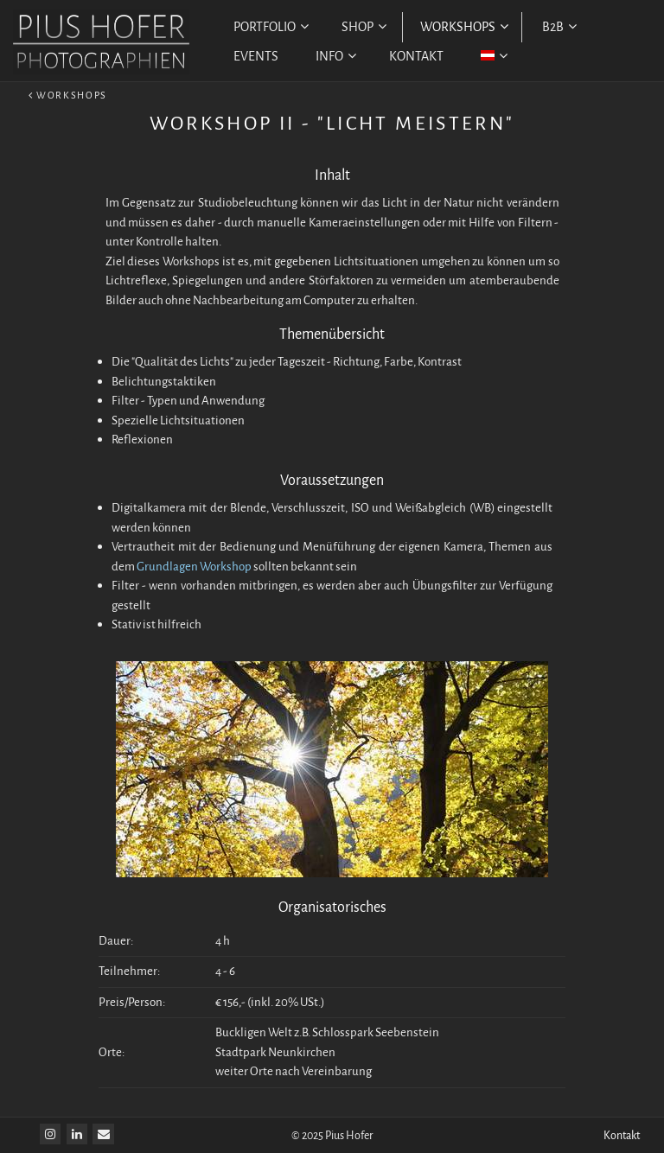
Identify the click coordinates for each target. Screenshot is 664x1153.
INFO (336, 56)
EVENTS (255, 56)
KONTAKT (416, 56)
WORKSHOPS (464, 27)
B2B (559, 27)
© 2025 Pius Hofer (332, 1135)
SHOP (364, 27)
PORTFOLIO (271, 27)
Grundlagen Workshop (194, 566)
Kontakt (621, 1135)
